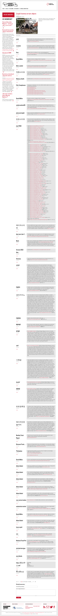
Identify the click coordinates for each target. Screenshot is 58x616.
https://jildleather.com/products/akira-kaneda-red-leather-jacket (36, 66)
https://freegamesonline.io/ (41, 113)
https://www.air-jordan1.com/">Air (35, 129)
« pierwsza (17, 581)
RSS (44, 607)
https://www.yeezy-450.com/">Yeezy (35, 136)
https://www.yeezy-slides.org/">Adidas (36, 204)
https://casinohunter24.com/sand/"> (34, 282)
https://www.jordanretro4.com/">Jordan (36, 179)
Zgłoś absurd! (8, 15)
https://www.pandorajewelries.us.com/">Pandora (37, 217)
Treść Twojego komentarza (20, 588)
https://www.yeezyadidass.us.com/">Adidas (36, 154)
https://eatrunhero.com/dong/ (31, 388)
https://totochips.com (46, 74)
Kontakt (26, 606)
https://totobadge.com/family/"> (44, 377)
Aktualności (16, 8)
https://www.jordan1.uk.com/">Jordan (35, 132)
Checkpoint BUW (6, 53)
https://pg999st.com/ (47, 522)
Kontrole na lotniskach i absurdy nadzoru (8, 75)
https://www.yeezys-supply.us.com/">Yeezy (36, 211)
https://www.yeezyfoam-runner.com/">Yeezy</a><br (38, 187)
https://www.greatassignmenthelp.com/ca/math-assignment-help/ (36, 108)
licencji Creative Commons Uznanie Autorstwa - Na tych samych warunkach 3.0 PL (33, 612)
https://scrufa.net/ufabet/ (48, 573)
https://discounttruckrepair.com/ (41, 446)
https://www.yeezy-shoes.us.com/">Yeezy (36, 165)
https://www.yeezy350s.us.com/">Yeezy (36, 157)
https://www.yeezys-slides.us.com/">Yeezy (36, 153)
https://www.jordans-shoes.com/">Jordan (36, 133)
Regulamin (11, 8)
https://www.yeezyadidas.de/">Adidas (35, 167)
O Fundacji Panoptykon (24, 8)
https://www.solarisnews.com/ (47, 474)
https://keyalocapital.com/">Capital (36, 528)
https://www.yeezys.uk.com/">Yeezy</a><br (36, 199)
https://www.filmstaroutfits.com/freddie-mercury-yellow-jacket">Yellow (41, 99)
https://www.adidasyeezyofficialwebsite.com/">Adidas (38, 142)
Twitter (51, 607)
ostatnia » (35, 581)
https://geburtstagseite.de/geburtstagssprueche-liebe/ (35, 92)
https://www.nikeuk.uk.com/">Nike (35, 135)
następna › (33, 581)
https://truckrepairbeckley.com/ (32, 437)
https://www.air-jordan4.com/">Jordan (36, 185)
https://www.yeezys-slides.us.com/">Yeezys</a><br (38, 193)
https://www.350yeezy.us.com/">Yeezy (36, 155)
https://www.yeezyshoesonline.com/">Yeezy (36, 210)
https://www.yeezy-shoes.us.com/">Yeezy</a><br (37, 205)
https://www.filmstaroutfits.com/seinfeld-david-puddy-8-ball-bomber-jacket (38, 460)
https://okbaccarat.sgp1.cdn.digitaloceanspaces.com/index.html (38, 488)
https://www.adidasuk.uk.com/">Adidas (36, 150)
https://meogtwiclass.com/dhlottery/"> (34, 326)
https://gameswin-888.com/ (31, 482)
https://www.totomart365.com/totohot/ (33, 345)
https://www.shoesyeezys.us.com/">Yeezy (36, 158)
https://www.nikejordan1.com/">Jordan (36, 172)
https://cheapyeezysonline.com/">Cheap (36, 207)
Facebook (54, 607)
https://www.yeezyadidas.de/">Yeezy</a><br (37, 125)
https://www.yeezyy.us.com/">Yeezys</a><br (37, 196)
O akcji (7, 8)
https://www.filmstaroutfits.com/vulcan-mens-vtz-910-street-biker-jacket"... (41, 60)
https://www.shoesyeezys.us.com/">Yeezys (36, 198)
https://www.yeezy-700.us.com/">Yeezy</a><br (37, 206)
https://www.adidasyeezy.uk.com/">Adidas (36, 163)
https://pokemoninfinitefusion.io (34, 47)
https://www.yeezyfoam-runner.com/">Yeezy (37, 146)
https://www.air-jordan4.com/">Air (35, 145)
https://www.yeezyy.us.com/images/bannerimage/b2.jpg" (39, 219)
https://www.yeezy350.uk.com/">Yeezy (36, 144)
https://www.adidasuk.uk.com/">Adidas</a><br (37, 190)
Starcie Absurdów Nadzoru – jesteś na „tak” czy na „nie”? (7, 23)
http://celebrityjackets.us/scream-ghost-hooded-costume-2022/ (41, 78)
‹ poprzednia (19, 581)
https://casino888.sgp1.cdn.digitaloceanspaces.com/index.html (36, 551)
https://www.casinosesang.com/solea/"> (35, 319)
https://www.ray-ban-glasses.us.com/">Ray (36, 189)
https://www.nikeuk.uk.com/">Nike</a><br (36, 177)
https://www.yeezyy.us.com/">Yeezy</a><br (36, 156)
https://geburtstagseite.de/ (31, 89)
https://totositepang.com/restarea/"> (34, 290)
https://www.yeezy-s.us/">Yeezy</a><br (36, 215)
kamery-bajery (18, 35)
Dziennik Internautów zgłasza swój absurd (8, 30)
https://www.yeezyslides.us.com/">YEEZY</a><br (37, 188)
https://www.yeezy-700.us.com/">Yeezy (36, 166)
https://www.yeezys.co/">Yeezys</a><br (36, 126)
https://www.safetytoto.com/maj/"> (41, 430)
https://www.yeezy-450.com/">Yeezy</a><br (37, 178)
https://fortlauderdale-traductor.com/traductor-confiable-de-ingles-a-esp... (40, 508)
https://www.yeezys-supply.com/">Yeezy (36, 208)
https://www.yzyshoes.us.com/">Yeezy (36, 164)
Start (3, 8)
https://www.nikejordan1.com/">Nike (35, 130)
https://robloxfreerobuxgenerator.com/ (33, 53)
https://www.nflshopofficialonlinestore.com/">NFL (37, 151)
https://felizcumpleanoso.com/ (31, 88)
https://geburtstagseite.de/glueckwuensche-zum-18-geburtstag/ (36, 91)
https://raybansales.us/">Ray (34, 162)
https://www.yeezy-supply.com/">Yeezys (36, 186)
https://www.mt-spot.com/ (44, 495)
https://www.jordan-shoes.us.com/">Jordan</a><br (37, 176)
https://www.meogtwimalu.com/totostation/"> (43, 416)
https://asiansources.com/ (46, 466)
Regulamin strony (36, 606)
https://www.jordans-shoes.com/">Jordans (36, 175)
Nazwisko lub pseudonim (20, 586)
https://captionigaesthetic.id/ (31, 87)
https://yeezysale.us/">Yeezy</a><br (35, 216)
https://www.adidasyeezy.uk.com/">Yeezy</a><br (37, 201)
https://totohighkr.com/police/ (31, 331)
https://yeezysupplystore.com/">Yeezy (36, 209)
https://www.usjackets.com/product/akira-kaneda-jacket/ (39, 259)
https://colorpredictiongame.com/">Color (35, 558)
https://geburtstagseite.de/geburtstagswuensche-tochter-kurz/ (36, 90)
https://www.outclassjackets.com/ (34, 41)
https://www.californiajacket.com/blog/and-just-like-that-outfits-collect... (38, 236)
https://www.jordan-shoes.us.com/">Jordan (36, 134)
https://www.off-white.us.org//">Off (35, 161)
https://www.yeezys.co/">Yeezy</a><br (36, 168)
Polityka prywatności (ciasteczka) (29, 608)
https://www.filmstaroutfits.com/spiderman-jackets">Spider (39, 515)
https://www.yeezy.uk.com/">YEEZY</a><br (37, 141)
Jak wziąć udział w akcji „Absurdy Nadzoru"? (7, 95)
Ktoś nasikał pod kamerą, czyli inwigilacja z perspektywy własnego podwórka (8, 49)
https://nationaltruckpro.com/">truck (34, 541)
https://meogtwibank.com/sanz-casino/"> (46, 312)
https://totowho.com (50, 228)
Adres (17, 42)
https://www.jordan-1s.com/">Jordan (35, 131)
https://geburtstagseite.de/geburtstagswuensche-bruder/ (35, 93)
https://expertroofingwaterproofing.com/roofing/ (46, 241)
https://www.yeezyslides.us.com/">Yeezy (36, 147)
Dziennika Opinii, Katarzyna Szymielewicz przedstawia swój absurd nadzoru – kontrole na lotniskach (8, 79)
